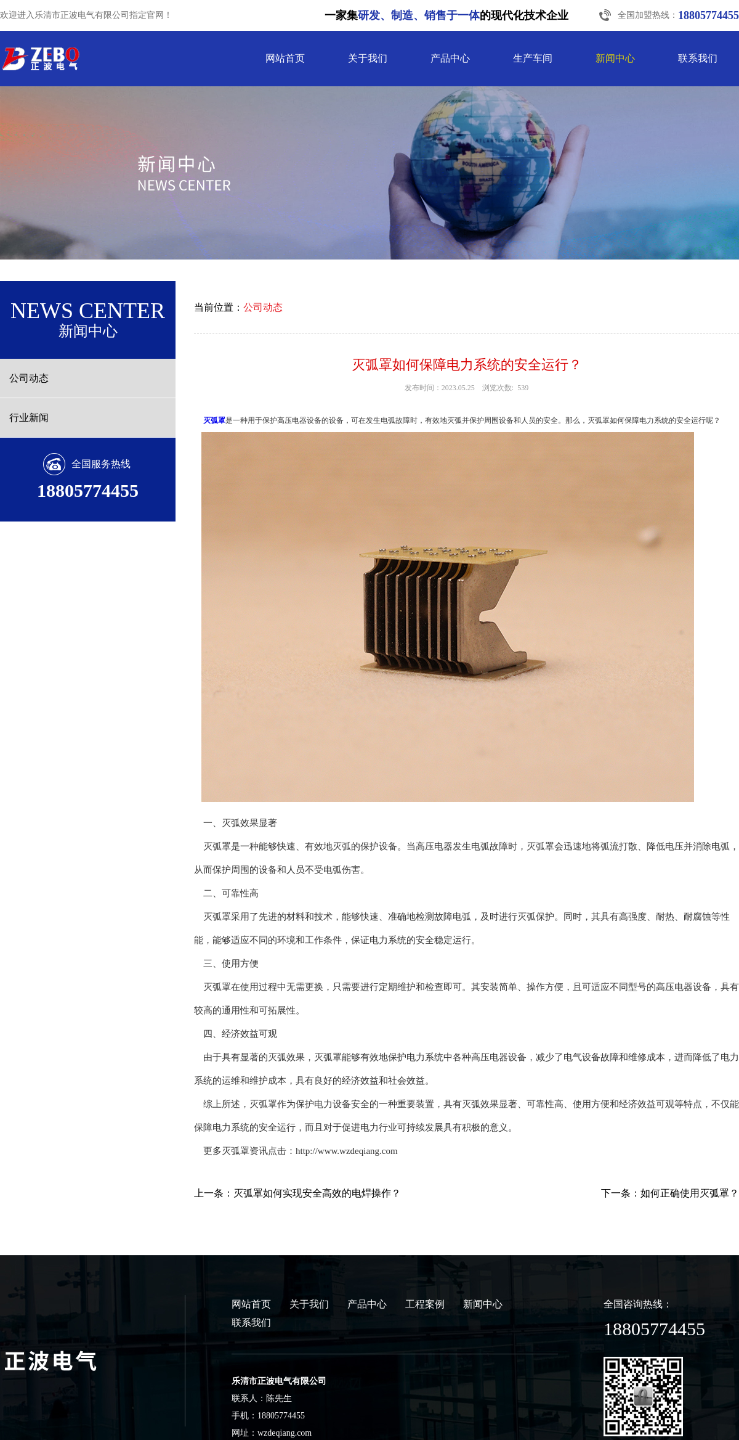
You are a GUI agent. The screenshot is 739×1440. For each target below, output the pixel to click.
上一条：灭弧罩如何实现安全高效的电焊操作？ (297, 1193)
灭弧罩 (214, 420)
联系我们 (697, 58)
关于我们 (367, 58)
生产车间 (532, 58)
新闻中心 (615, 58)
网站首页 (285, 58)
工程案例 (425, 1304)
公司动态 (29, 378)
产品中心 (450, 58)
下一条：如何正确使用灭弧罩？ (670, 1193)
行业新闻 (29, 417)
